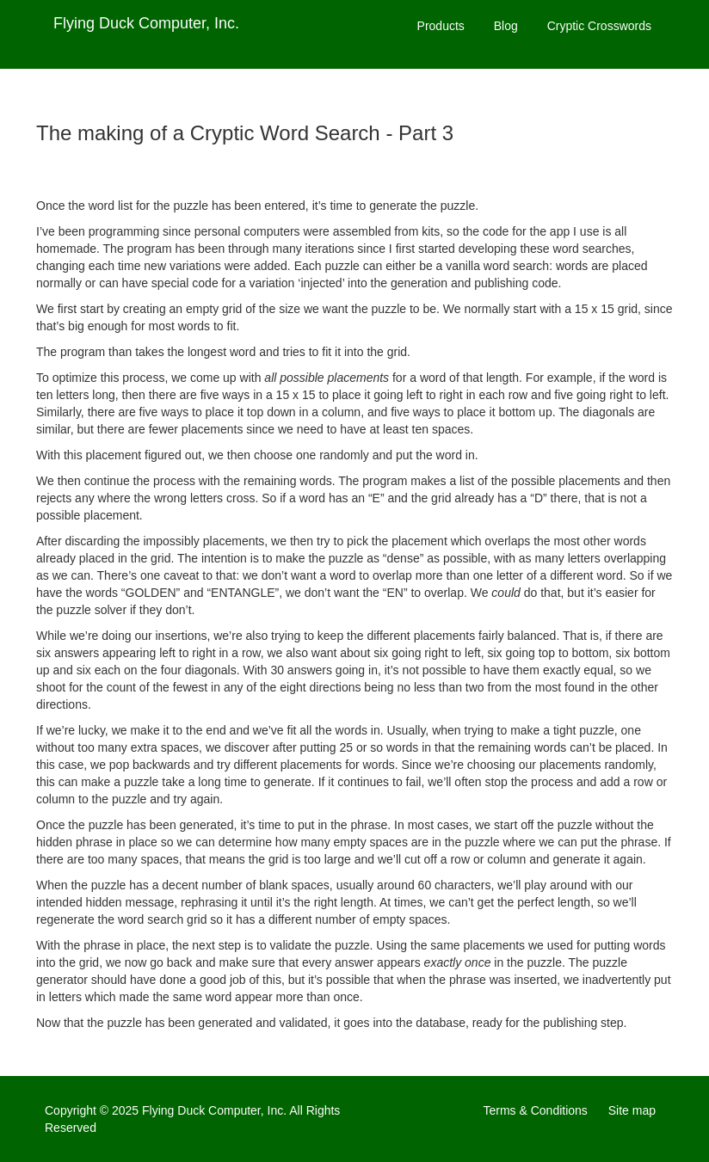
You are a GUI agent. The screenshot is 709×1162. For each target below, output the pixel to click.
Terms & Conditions (535, 1110)
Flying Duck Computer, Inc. (146, 23)
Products (441, 26)
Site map (632, 1110)
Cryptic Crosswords (599, 26)
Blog (506, 26)
